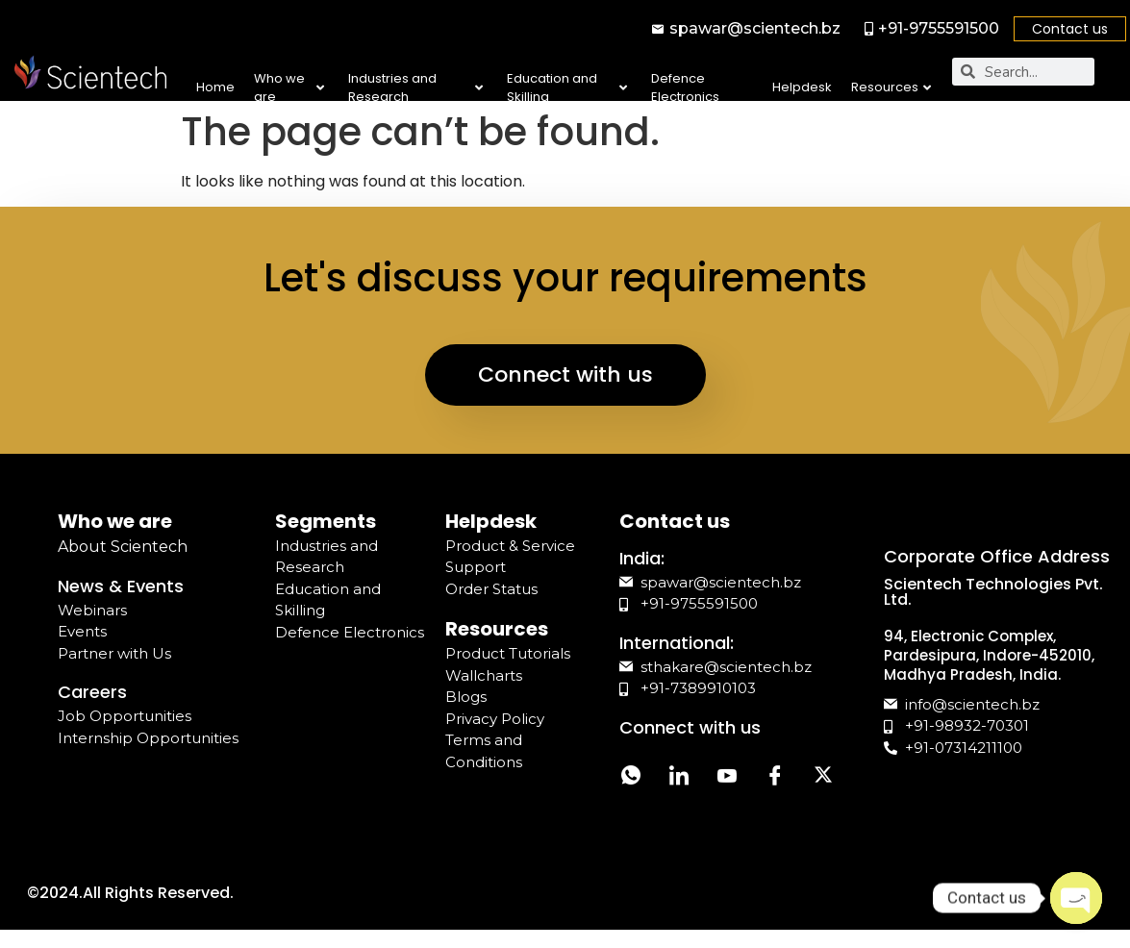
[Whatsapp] (631, 777)
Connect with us (565, 374)
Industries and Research (415, 88)
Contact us (1070, 28)
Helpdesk (802, 87)
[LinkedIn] (679, 777)
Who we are (289, 88)
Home (215, 87)
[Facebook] (775, 777)
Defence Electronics (685, 88)
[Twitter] (823, 777)
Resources (891, 87)
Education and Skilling (567, 88)
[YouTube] (727, 777)
